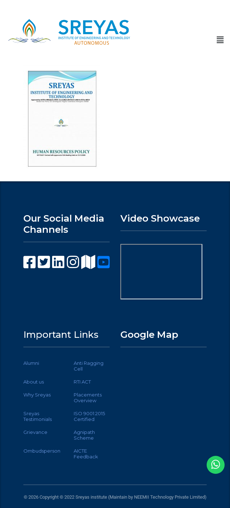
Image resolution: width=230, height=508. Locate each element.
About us (33, 382)
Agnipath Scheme (84, 435)
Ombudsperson (41, 451)
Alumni (31, 363)
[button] (220, 40)
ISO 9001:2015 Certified (89, 416)
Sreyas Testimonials (37, 416)
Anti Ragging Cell (89, 366)
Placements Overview (88, 397)
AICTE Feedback (86, 453)
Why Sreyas (37, 395)
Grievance (35, 432)
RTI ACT (82, 382)
